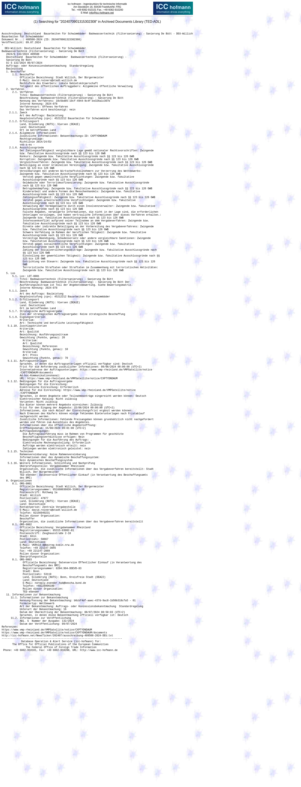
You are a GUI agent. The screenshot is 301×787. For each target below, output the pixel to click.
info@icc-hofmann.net (101, 12)
